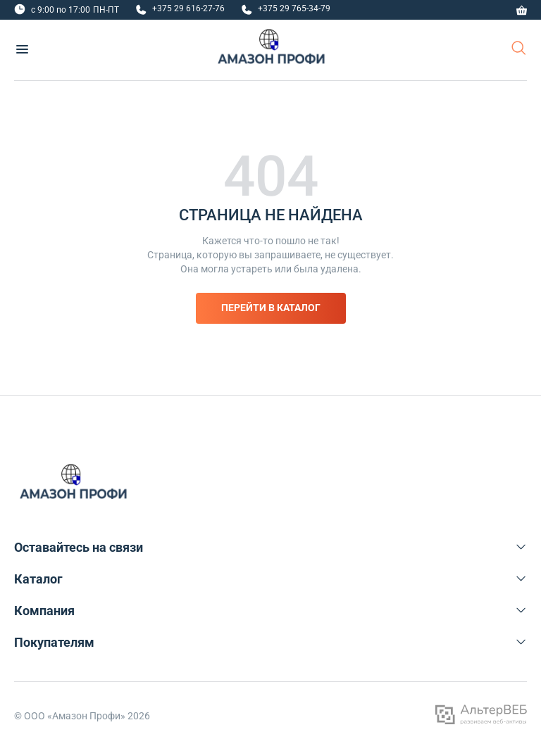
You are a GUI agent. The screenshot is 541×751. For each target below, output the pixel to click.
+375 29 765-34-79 (294, 8)
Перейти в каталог (271, 307)
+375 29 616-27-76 (188, 8)
